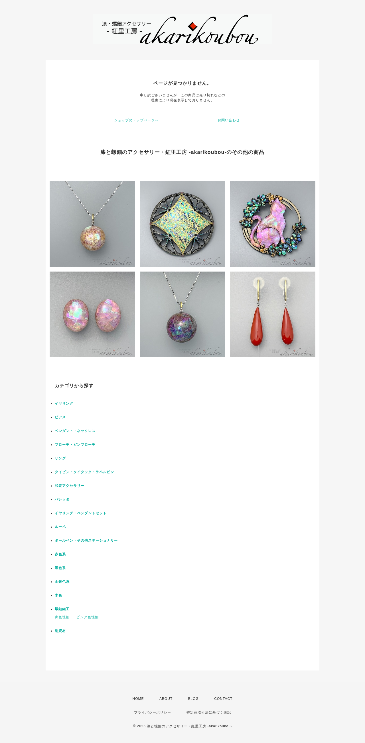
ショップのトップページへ (136, 120)
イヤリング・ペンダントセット (81, 513)
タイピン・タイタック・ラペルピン (84, 472)
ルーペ (60, 527)
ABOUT (166, 699)
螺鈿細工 (62, 609)
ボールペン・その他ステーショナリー (86, 541)
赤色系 (60, 554)
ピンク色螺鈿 (87, 617)
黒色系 (60, 568)
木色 (58, 595)
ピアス (60, 417)
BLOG (193, 699)
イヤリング (64, 403)
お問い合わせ (229, 120)
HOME (138, 699)
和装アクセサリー (69, 486)
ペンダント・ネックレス (75, 431)
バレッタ (62, 499)
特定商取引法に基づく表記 (208, 712)
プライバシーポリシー (152, 712)
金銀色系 (62, 582)
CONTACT (223, 699)
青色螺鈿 (62, 617)
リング (60, 458)
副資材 (60, 631)
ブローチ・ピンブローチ (75, 445)
